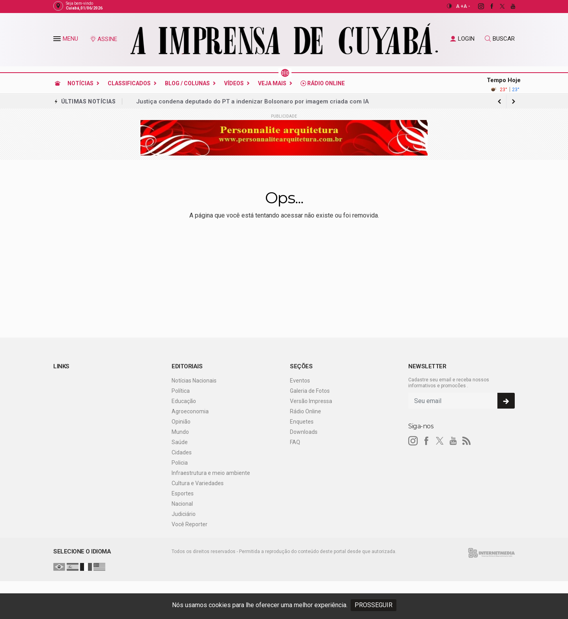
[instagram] (476, 6)
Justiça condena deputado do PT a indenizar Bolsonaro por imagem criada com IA (252, 101)
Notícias (80, 83)
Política (181, 391)
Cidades (182, 452)
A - (466, 6)
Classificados (129, 83)
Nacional (182, 504)
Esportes (183, 493)
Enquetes (302, 421)
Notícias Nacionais (194, 380)
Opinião (181, 421)
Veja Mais (272, 83)
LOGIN (462, 38)
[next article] (499, 101)
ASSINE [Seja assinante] (103, 39)
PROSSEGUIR (373, 605)
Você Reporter (189, 524)
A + (459, 6)
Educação (184, 401)
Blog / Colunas (187, 83)
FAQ (295, 442)
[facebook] (487, 6)
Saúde (180, 442)
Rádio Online (323, 83)
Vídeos (234, 83)
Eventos (300, 380)
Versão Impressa (311, 401)
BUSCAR (500, 38)
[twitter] (498, 6)
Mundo (180, 432)
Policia (180, 463)
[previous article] (513, 101)
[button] (58, 40)
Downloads (304, 432)
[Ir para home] (57, 83)
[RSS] (466, 441)
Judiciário (184, 514)
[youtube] (508, 6)
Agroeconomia (190, 411)
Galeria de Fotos (310, 391)
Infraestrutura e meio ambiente (211, 473)
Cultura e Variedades (198, 483)
